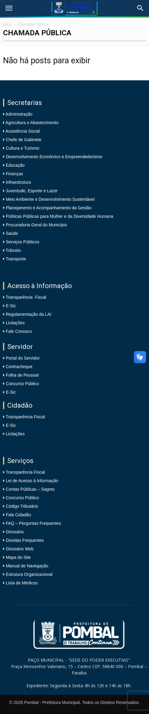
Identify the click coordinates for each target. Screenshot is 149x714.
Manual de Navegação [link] (27, 565)
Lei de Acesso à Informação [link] (32, 480)
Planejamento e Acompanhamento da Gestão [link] (48, 207)
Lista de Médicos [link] (22, 582)
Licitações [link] (15, 322)
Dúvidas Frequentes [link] (25, 540)
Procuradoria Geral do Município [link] (36, 224)
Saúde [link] (11, 233)
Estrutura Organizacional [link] (29, 574)
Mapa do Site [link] (18, 557)
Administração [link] (18, 114)
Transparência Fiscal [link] (26, 297)
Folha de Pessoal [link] (22, 375)
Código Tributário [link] (22, 506)
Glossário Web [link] (20, 548)
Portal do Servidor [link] (23, 358)
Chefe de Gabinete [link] (23, 139)
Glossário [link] (15, 531)
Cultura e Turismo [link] (22, 148)
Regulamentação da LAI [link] (28, 314)
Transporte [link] (15, 258)
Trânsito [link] (13, 250)
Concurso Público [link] (22, 383)
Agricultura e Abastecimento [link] (31, 122)
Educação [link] (15, 165)
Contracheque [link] (19, 366)
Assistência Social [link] (22, 131)
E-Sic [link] (11, 305)
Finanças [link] (14, 173)
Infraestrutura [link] (18, 182)
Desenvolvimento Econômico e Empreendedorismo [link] (53, 156)
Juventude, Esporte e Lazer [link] (31, 190)
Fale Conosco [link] (19, 331)
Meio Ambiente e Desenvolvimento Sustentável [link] (50, 199)
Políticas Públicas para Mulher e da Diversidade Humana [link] (59, 216)
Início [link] (7, 24)
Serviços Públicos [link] (22, 241)
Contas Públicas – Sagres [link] (30, 489)
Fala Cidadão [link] (18, 514)
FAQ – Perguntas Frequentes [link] (33, 523)
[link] (9, 8)
